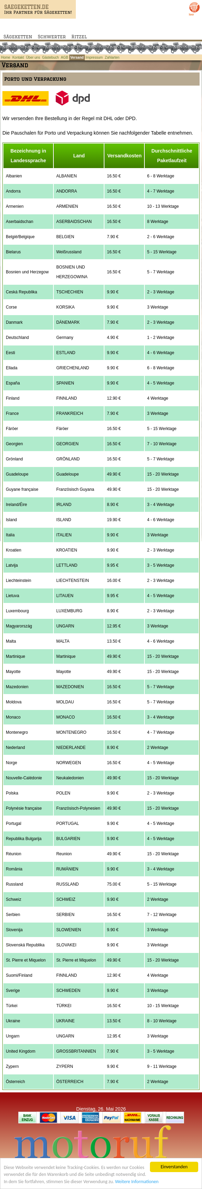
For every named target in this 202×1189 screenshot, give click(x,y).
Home (5, 57)
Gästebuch (50, 57)
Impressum (94, 57)
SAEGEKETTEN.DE (26, 7)
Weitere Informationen (137, 1184)
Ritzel (79, 36)
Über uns (33, 57)
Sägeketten (17, 36)
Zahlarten (112, 57)
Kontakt (18, 57)
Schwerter (52, 36)
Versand (77, 57)
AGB (64, 57)
